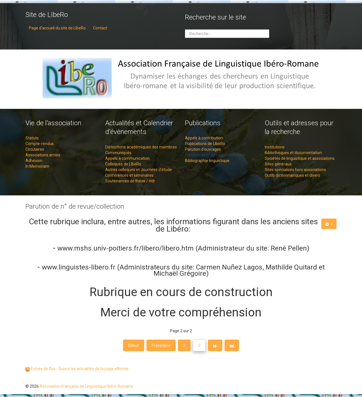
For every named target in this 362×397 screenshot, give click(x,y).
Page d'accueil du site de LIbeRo (57, 28)
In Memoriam (37, 166)
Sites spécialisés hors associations (295, 169)
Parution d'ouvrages (203, 149)
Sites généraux (278, 164)
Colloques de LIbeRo (123, 164)
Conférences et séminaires (129, 175)
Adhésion (33, 160)
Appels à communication (127, 158)
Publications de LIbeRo (205, 143)
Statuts (32, 138)
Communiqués (118, 152)
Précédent (160, 346)
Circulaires (34, 149)
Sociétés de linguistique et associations (300, 158)
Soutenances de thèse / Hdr (130, 181)
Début (133, 346)
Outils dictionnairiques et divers (292, 175)
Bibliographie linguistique (207, 160)
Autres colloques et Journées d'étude (138, 169)
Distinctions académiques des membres (141, 147)
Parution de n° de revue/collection (215, 155)
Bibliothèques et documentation (293, 152)
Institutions (275, 147)
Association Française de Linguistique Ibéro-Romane (86, 386)
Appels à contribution (204, 138)
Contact (100, 28)
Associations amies (42, 155)
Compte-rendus (39, 143)
